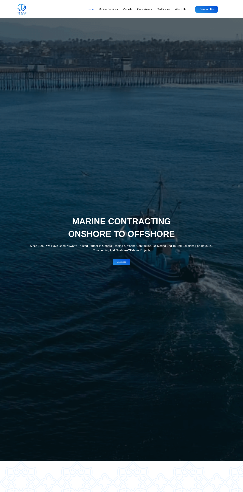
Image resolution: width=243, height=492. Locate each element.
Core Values (144, 9)
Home (90, 9)
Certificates (163, 9)
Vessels (127, 9)
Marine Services (108, 9)
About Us (180, 9)
